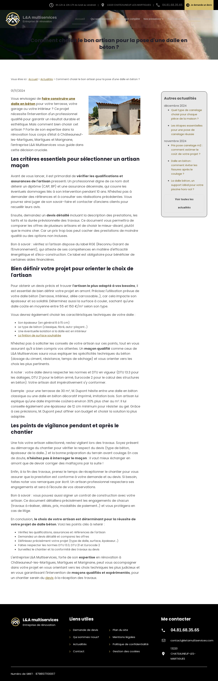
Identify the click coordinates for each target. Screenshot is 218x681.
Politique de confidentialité (129, 644)
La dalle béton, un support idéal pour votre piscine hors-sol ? (187, 182)
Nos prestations (152, 18)
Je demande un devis (199, 5)
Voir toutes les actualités (184, 200)
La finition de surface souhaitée (39, 335)
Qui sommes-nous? (84, 637)
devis (49, 578)
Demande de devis (83, 630)
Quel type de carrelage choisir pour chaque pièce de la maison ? (186, 111)
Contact (207, 18)
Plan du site (118, 630)
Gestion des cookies (124, 651)
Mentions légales (122, 637)
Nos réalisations (176, 18)
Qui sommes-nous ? (102, 18)
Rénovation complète (128, 18)
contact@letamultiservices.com (191, 640)
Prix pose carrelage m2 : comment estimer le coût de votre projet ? (187, 147)
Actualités (194, 18)
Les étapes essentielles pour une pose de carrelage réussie (187, 127)
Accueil (83, 18)
